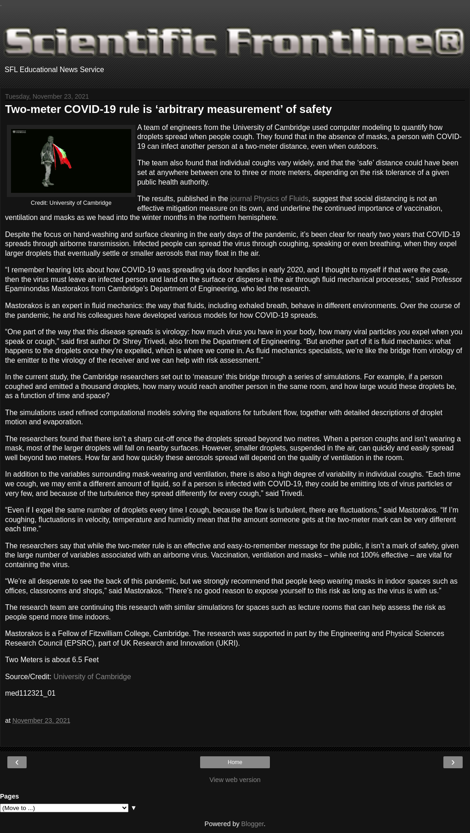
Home (235, 762)
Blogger (252, 823)
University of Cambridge (92, 677)
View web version (235, 779)
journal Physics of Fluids (269, 199)
